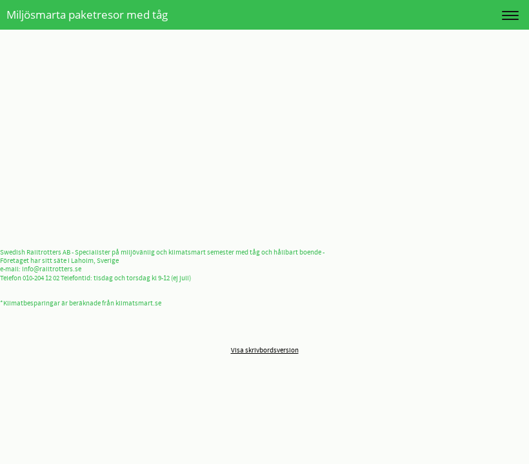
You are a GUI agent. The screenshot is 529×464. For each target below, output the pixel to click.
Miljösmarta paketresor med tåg (87, 14)
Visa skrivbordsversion (265, 350)
